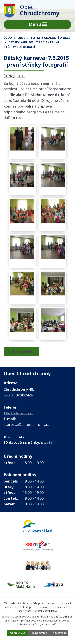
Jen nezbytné (39, 633)
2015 (21, 76)
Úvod (8, 38)
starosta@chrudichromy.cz (27, 424)
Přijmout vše (17, 633)
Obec (21, 38)
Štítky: (9, 76)
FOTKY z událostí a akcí (50, 38)
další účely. (50, 611)
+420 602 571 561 (18, 413)
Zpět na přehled (21, 351)
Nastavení (59, 633)
